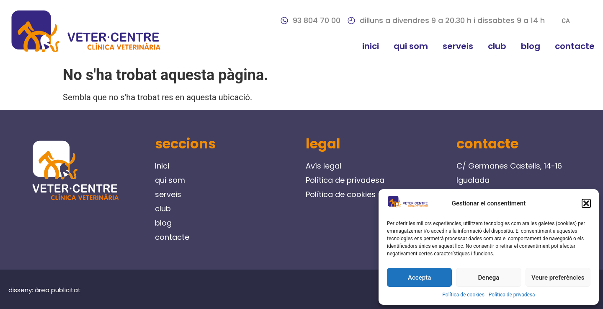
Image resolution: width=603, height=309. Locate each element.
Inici (370, 46)
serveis (458, 46)
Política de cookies (463, 295)
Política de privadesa (512, 295)
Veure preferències (557, 277)
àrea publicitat (58, 290)
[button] (586, 203)
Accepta (419, 277)
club (497, 46)
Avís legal (323, 166)
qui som (411, 46)
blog (530, 46)
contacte (575, 46)
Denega (489, 277)
